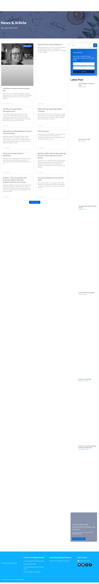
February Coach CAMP (84, 139)
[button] (34, 202)
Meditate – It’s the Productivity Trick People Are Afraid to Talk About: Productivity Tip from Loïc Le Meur (16, 180)
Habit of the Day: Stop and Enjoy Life (51, 44)
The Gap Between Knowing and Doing (34, 562)
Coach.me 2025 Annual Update (86, 292)
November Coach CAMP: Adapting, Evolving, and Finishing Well (87, 446)
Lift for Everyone (44, 131)
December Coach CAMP (85, 379)
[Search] (95, 45)
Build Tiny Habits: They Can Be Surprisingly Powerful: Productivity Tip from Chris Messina (52, 156)
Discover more (79, 540)
